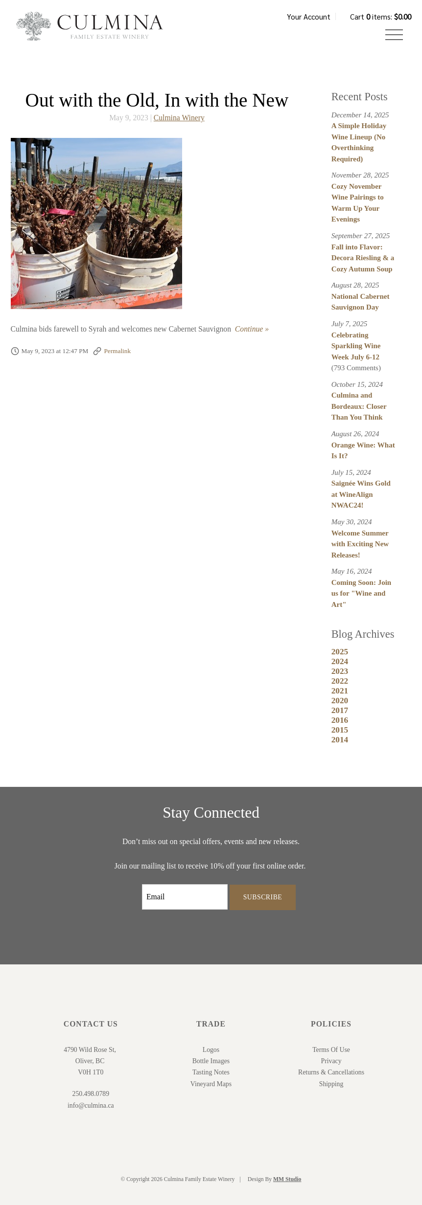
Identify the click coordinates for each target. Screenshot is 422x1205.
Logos (211, 1049)
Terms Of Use (331, 1049)
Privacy (331, 1061)
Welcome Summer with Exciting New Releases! (360, 544)
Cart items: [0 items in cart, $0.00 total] (380, 16)
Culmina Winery (179, 117)
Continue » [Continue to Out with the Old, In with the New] (252, 329)
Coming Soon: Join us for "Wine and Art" (361, 593)
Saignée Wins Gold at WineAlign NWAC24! (361, 494)
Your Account (308, 16)
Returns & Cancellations (331, 1072)
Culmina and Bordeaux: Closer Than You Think (359, 406)
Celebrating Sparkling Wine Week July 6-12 (356, 346)
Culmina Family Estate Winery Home (89, 26)
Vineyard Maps (211, 1084)
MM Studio (287, 1179)
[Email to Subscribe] (185, 897)
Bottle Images (211, 1061)
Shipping (331, 1084)
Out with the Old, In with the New (157, 100)
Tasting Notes (211, 1072)
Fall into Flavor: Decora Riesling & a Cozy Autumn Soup (363, 258)
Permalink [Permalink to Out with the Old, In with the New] (117, 351)
